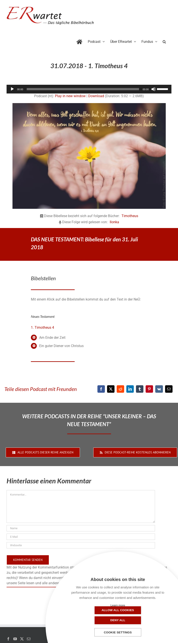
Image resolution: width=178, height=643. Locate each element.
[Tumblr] (140, 389)
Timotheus (130, 216)
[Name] (81, 528)
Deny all (139, 620)
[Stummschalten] (153, 89)
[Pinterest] (149, 389)
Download (96, 96)
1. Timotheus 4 (42, 327)
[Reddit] (120, 389)
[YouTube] (15, 639)
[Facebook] (101, 389)
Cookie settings (118, 632)
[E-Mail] (169, 389)
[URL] (81, 545)
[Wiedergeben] (12, 89)
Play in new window (70, 96)
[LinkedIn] (130, 389)
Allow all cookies (96, 620)
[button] (164, 41)
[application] (89, 89)
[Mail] (28, 639)
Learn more (118, 605)
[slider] (83, 89)
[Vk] (159, 389)
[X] (111, 389)
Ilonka (114, 222)
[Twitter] (22, 639)
